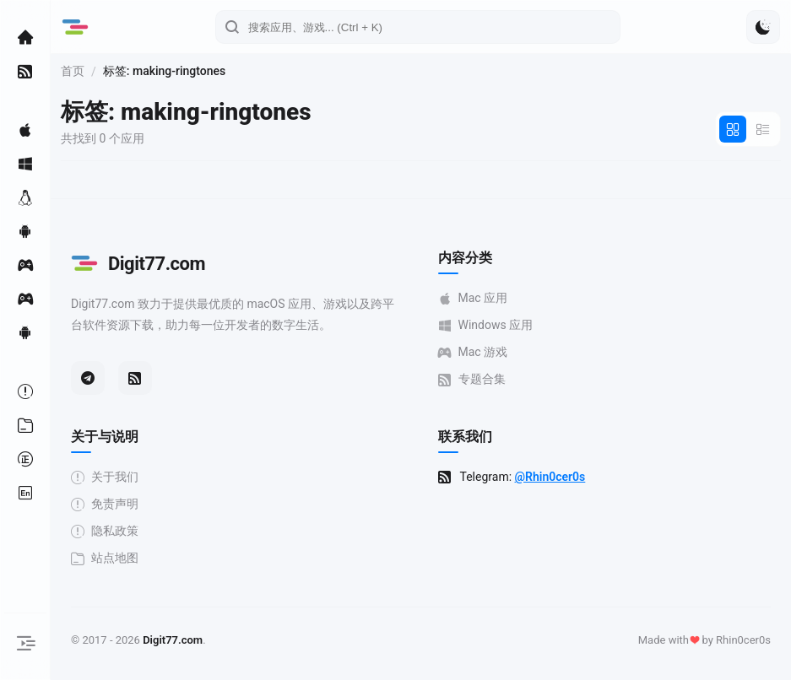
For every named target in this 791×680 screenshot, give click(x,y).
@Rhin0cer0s (550, 476)
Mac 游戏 (473, 352)
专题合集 (472, 379)
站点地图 (104, 558)
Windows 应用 (486, 325)
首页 (72, 71)
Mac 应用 (473, 298)
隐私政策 (104, 531)
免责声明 (104, 504)
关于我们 (104, 477)
